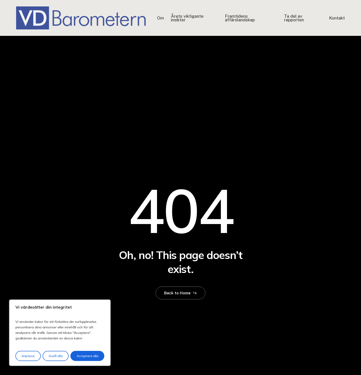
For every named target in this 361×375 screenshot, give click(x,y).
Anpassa (28, 356)
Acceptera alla (87, 356)
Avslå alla (56, 356)
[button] (180, 293)
